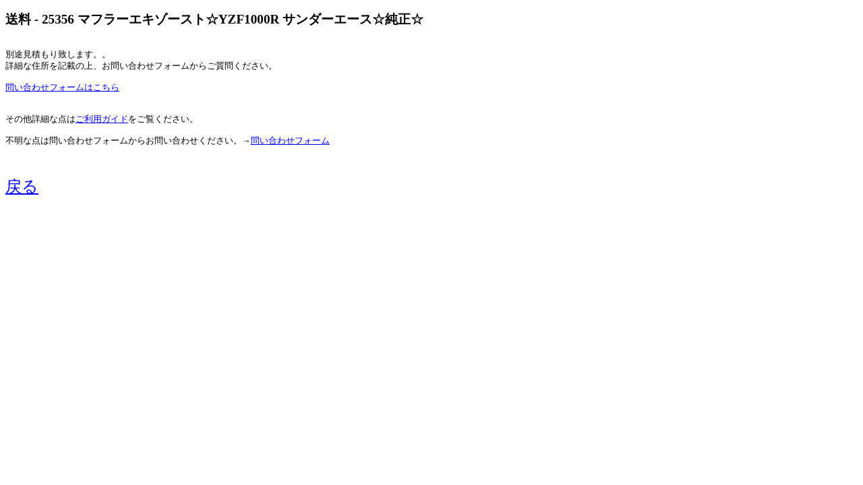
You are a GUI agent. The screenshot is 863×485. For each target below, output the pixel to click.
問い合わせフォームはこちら (62, 87)
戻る (21, 186)
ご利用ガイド (102, 119)
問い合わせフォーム (290, 141)
